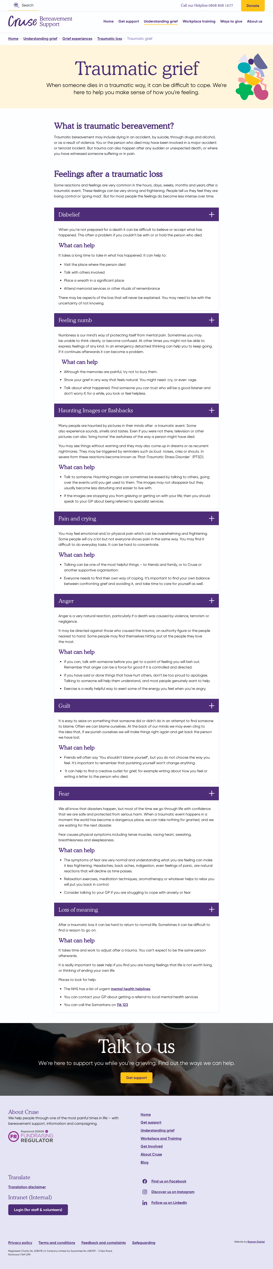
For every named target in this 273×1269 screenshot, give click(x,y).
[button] (23, 5)
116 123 (122, 1005)
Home (146, 1114)
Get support (136, 1077)
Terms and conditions (57, 1242)
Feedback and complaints (103, 1242)
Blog (144, 1162)
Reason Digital (256, 1241)
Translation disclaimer (27, 1187)
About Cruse (151, 1154)
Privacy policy (20, 1242)
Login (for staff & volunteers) (38, 1210)
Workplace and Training (161, 1138)
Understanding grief (157, 1130)
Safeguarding (143, 1242)
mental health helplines (130, 989)
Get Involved (152, 1146)
